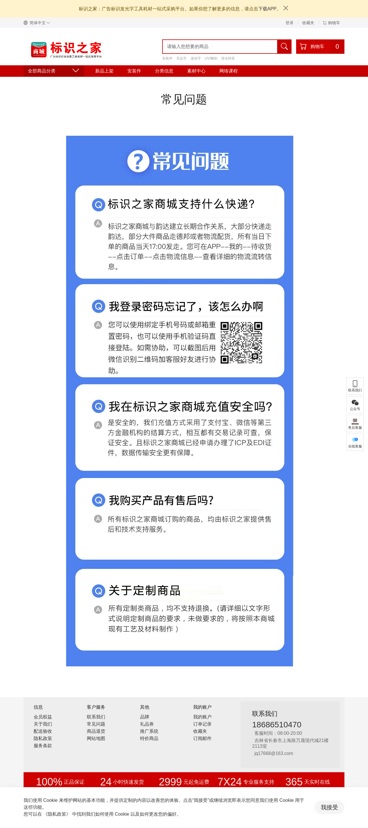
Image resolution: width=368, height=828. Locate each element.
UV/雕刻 (211, 58)
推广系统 (149, 731)
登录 (289, 22)
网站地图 (96, 738)
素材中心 (196, 70)
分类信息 (164, 70)
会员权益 (43, 716)
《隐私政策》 (57, 814)
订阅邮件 (202, 738)
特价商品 (149, 738)
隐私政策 (43, 738)
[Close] (285, 8)
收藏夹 (308, 22)
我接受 (329, 807)
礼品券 (147, 724)
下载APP (267, 8)
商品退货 (96, 731)
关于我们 (43, 724)
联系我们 (96, 716)
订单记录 (202, 724)
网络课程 (228, 70)
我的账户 (202, 716)
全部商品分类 (54, 71)
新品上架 (104, 70)
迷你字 (196, 58)
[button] (39, 23)
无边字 (181, 58)
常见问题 (96, 724)
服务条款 (43, 745)
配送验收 (43, 731)
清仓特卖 (228, 58)
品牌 (144, 716)
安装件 (167, 58)
